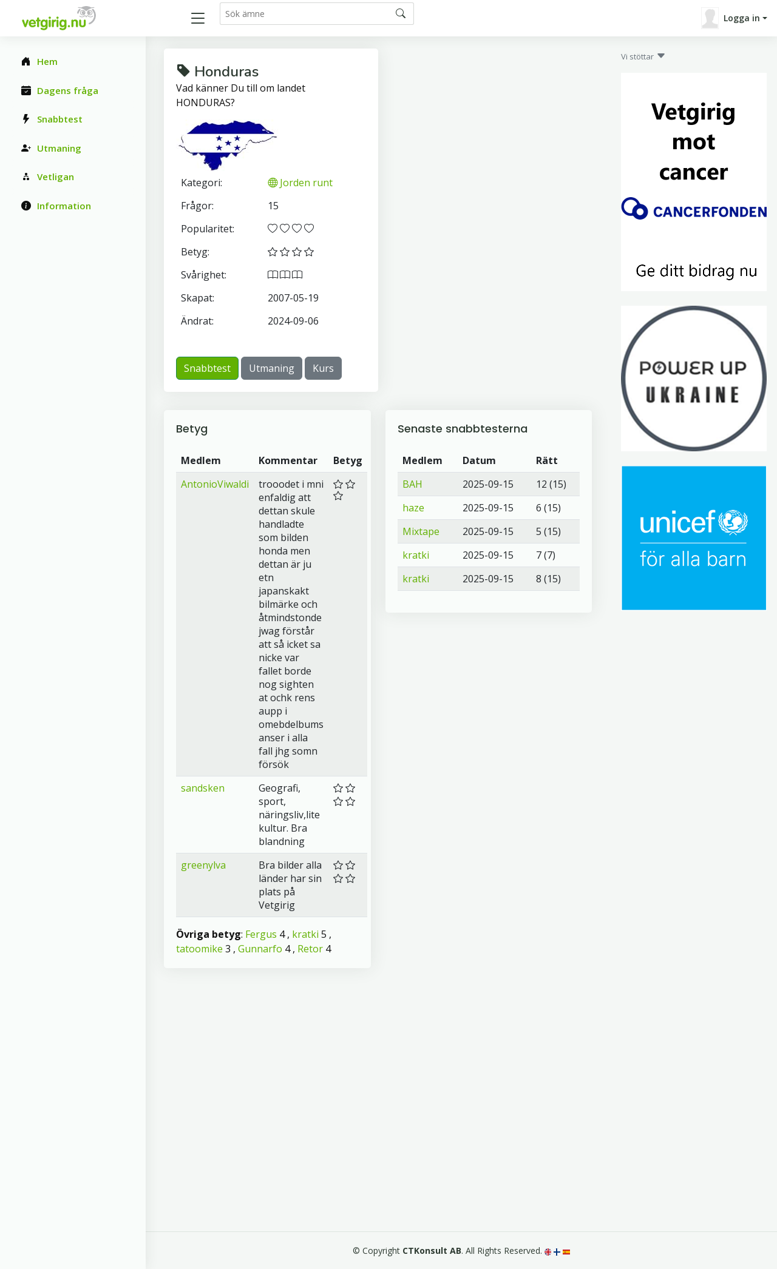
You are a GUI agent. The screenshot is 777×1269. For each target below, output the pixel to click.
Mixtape (420, 531)
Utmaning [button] (271, 368)
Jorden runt (300, 182)
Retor (310, 948)
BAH (412, 484)
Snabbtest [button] (207, 368)
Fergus (261, 934)
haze (413, 507)
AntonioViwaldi (215, 484)
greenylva (203, 865)
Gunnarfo (260, 948)
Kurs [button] (323, 368)
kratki (305, 934)
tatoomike (199, 948)
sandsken (203, 788)
